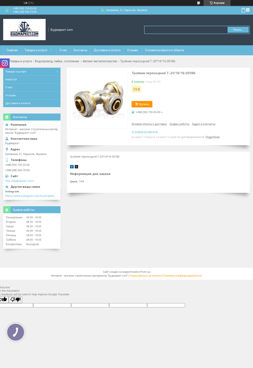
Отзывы (132, 50)
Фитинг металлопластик (100, 61)
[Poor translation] (15, 299)
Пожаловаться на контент (145, 275)
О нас (63, 50)
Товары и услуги (35, 50)
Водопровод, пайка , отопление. (57, 61)
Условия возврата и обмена (164, 50)
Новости (11, 79)
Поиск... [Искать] (238, 29)
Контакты (80, 50)
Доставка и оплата (107, 50)
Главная (12, 50)
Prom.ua (145, 271)
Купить (144, 104)
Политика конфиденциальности (182, 275)
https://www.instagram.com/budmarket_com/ (31, 195)
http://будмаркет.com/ (19, 180)
